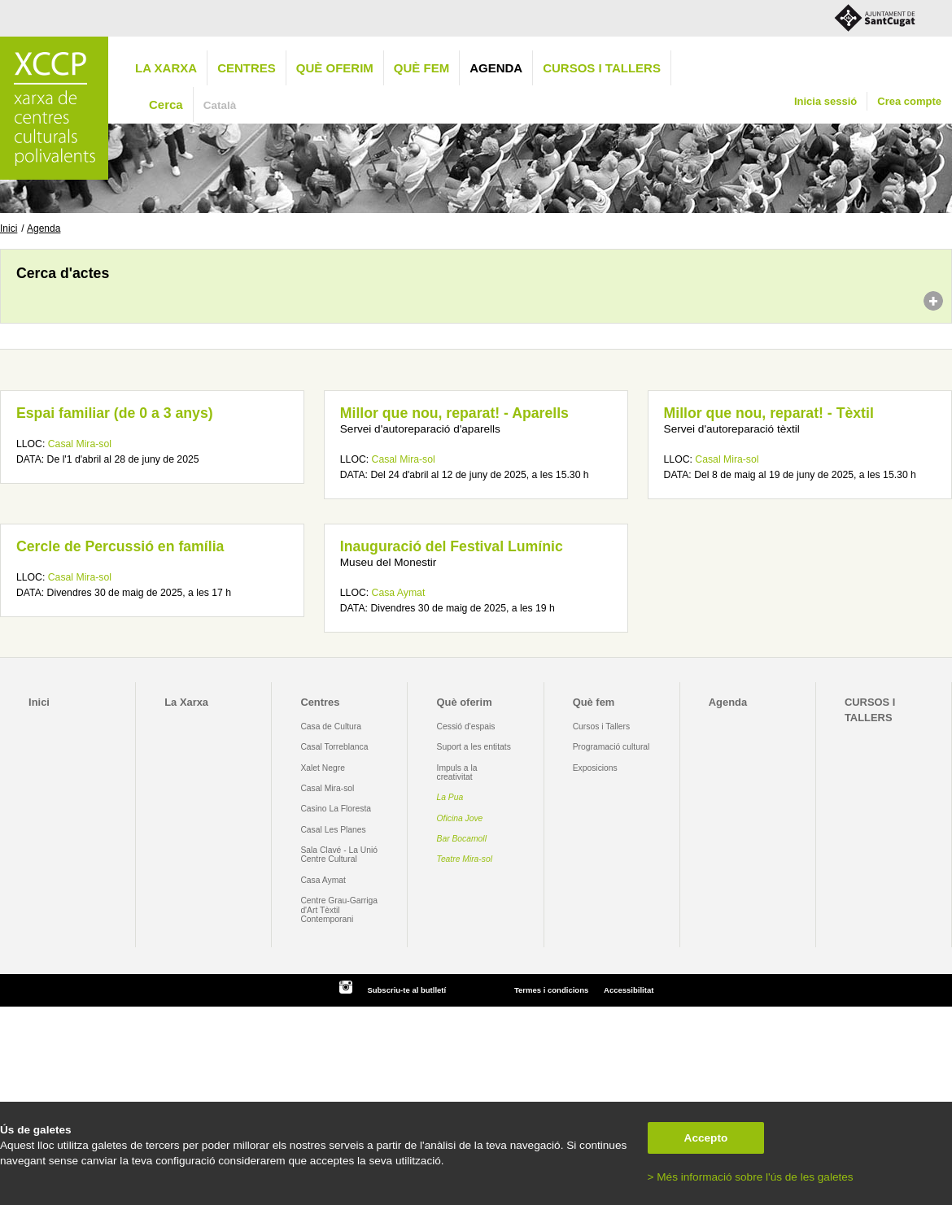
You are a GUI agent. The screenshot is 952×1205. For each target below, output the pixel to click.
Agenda (495, 68)
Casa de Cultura (330, 726)
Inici (8, 228)
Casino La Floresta (335, 808)
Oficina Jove (460, 818)
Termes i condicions (551, 989)
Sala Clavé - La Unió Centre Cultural (339, 855)
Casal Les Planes (332, 829)
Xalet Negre (322, 767)
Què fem (421, 68)
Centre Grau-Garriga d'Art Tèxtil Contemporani (339, 910)
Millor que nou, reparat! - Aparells (454, 413)
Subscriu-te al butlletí (406, 989)
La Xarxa (166, 68)
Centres (246, 68)
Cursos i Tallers (601, 726)
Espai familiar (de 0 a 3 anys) (114, 413)
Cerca (166, 104)
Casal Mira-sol (79, 444)
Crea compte (909, 101)
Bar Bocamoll (462, 838)
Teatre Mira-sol (465, 859)
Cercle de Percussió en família (120, 546)
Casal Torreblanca (334, 746)
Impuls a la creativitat (457, 772)
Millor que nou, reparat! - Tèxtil (769, 413)
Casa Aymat (399, 592)
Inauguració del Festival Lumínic (451, 546)
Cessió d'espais (466, 726)
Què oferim (334, 68)
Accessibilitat (628, 989)
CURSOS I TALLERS (602, 68)
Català (220, 105)
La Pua (450, 797)
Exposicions (595, 767)
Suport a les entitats (474, 746)
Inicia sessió (825, 101)
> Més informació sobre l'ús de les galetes (751, 1177)
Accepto (706, 1138)
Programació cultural (611, 746)
